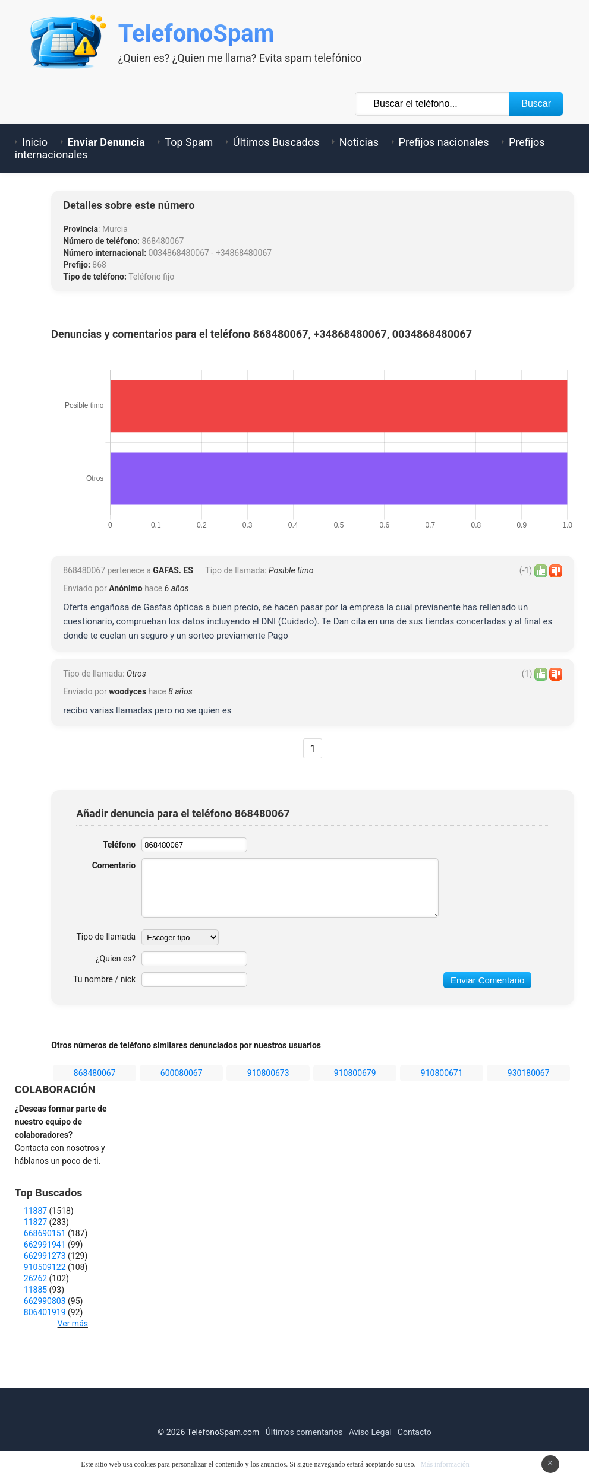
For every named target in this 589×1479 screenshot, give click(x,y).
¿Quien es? (116, 958)
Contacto (414, 1432)
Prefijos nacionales (444, 142)
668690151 (45, 1233)
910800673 (268, 1073)
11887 (35, 1210)
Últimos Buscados (276, 142)
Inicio (35, 142)
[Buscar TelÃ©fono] (433, 104)
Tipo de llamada (106, 936)
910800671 (442, 1073)
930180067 (529, 1073)
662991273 (45, 1256)
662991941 (45, 1244)
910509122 (45, 1267)
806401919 (45, 1312)
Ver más (73, 1323)
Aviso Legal (370, 1432)
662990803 (45, 1301)
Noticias (359, 142)
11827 (35, 1222)
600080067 (181, 1073)
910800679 (355, 1073)
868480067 (95, 1073)
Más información (444, 1464)
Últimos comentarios (304, 1432)
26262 (35, 1278)
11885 (35, 1289)
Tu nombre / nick (104, 979)
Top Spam (189, 142)
